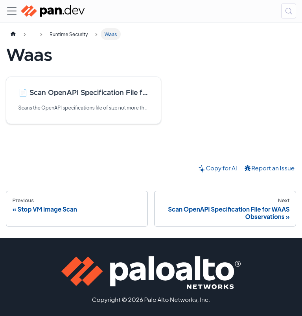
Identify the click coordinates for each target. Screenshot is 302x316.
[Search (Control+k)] (288, 11)
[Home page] (13, 34)
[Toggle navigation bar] (12, 11)
